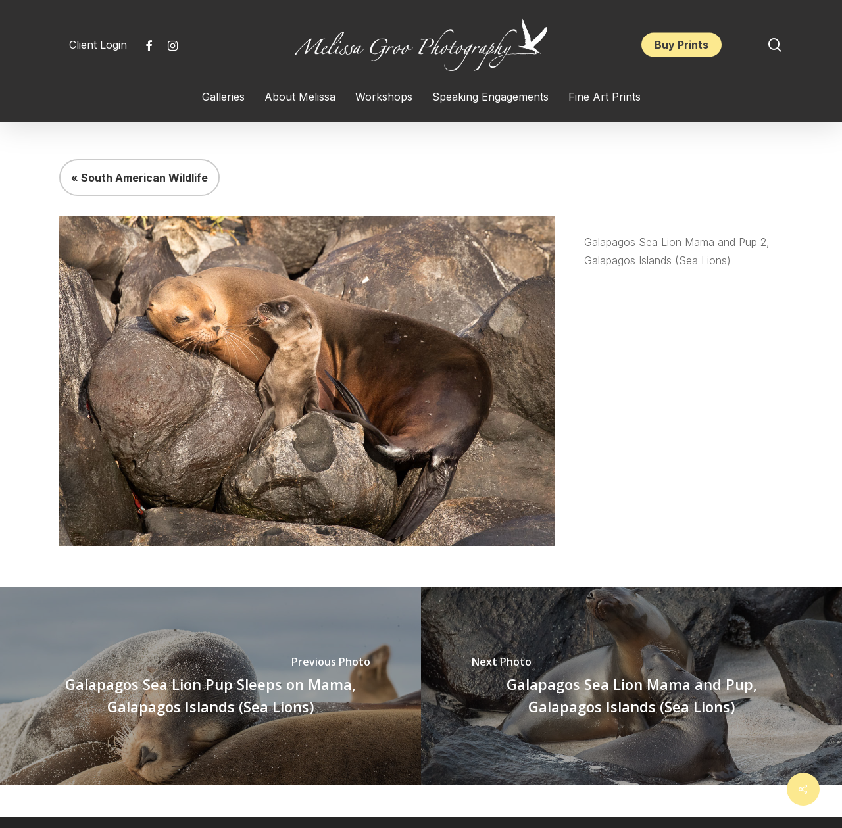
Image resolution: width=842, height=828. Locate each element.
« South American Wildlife (139, 177)
